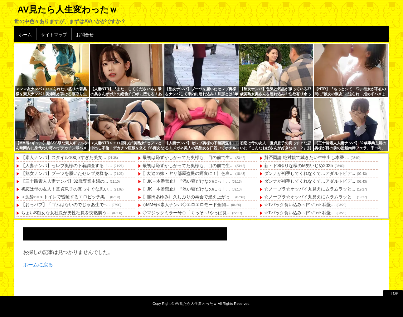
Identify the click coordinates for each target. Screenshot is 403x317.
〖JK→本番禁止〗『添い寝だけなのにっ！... (186, 181)
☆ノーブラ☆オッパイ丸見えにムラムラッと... (309, 188)
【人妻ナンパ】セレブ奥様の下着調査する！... (66, 165)
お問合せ (85, 34)
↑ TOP (393, 293)
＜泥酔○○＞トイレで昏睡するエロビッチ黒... (65, 196)
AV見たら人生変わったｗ (67, 9)
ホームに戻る (38, 264)
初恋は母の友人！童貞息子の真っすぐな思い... (66, 188)
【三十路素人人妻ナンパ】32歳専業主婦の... (64, 181)
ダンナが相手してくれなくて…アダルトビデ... (309, 173)
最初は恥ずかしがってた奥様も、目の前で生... (188, 157)
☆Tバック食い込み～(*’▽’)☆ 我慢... (299, 204)
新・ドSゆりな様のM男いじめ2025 (298, 165)
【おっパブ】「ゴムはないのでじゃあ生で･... (65, 204)
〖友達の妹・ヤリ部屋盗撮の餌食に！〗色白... (188, 173)
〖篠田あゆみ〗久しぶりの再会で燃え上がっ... (188, 196)
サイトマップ (54, 34)
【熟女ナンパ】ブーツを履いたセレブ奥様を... (66, 173)
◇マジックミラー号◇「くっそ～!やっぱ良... (187, 212)
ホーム (25, 34)
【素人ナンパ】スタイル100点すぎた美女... (63, 157)
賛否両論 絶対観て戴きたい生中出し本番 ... (306, 157)
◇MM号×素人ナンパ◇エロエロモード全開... (186, 204)
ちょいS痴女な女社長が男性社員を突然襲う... (65, 212)
